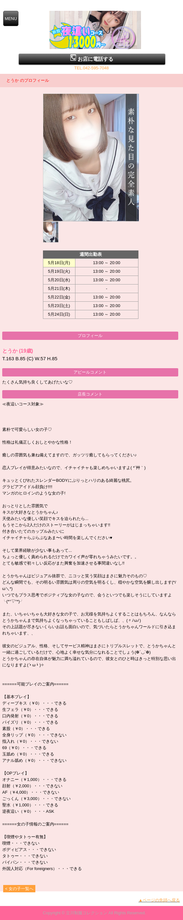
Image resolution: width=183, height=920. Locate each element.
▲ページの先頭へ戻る (159, 900)
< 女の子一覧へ (19, 888)
